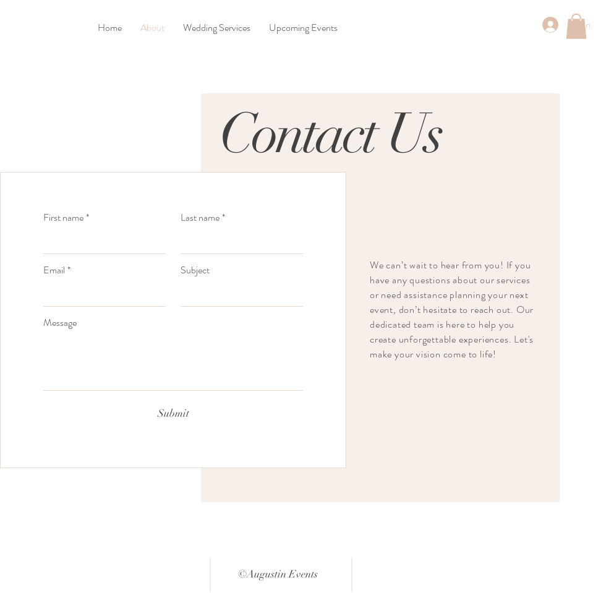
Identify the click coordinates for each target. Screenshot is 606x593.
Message (60, 323)
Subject (195, 270)
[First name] (100, 241)
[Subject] (238, 293)
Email (56, 270)
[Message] (173, 362)
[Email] (100, 293)
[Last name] (238, 241)
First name (66, 217)
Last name (203, 217)
